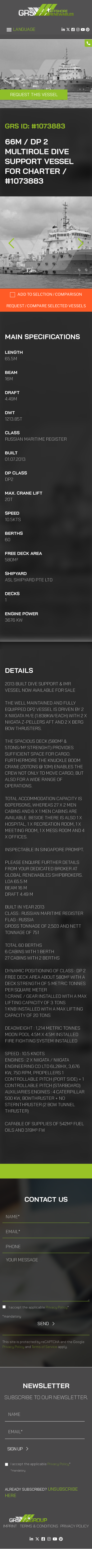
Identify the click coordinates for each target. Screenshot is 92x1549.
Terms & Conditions (39, 1525)
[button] (9, 30)
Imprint (10, 1525)
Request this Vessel (34, 94)
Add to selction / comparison (49, 294)
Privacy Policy (56, 1307)
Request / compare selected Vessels (46, 306)
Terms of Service (44, 1346)
